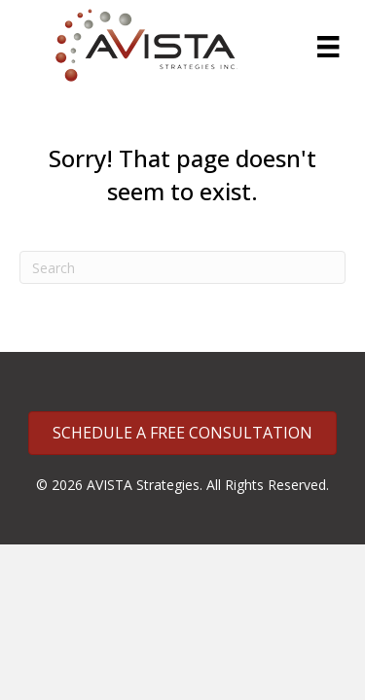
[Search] (182, 267)
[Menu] (328, 46)
